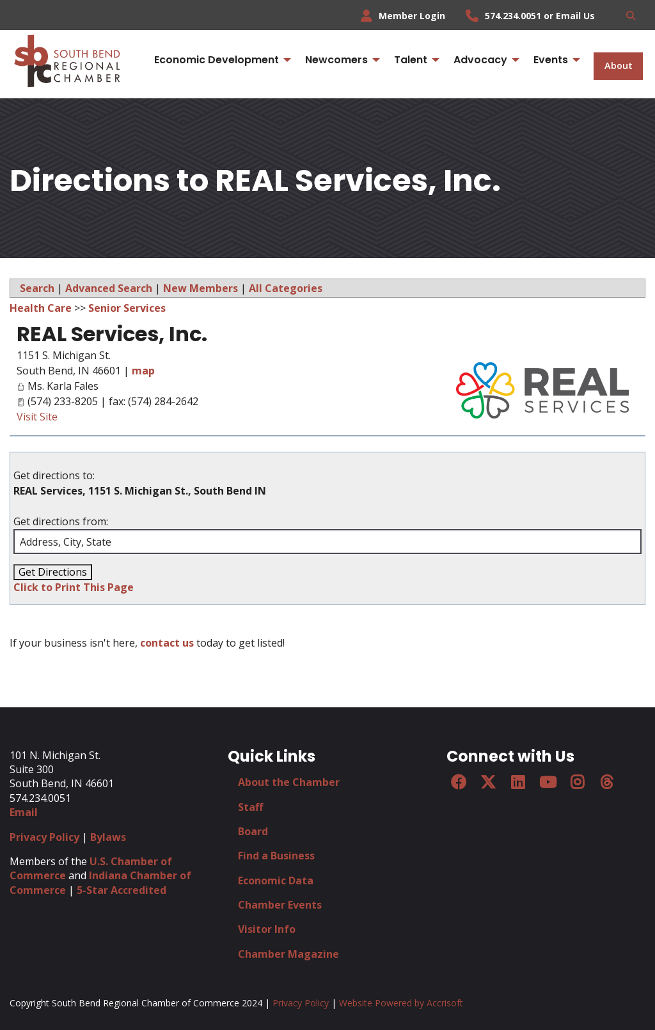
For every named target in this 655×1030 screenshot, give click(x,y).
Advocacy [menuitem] (480, 59)
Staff (250, 807)
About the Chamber (289, 782)
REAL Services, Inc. (112, 333)
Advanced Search (108, 288)
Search (37, 288)
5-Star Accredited (121, 890)
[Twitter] (488, 782)
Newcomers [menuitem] (336, 59)
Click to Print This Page (73, 587)
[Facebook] (458, 782)
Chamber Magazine (288, 954)
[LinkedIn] (517, 782)
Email (24, 812)
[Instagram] (577, 782)
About (618, 65)
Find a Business (276, 856)
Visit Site (37, 417)
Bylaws (108, 837)
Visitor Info (267, 929)
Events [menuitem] (550, 59)
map (143, 371)
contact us (167, 643)
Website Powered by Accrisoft (401, 1003)
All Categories (285, 288)
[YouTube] (547, 782)
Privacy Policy (44, 837)
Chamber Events (280, 905)
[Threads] (607, 782)
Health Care (41, 308)
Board (253, 831)
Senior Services (127, 308)
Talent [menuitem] (410, 59)
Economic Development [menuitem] (216, 59)
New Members (200, 288)
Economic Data (275, 880)
